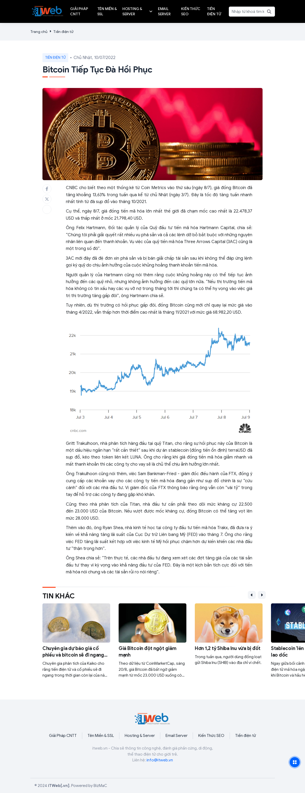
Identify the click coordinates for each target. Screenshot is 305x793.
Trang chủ (38, 31)
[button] (252, 595)
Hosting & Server (140, 735)
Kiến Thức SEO (211, 735)
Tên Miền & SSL (101, 735)
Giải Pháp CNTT (63, 735)
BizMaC (100, 785)
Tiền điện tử (63, 31)
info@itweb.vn (160, 760)
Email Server (176, 735)
